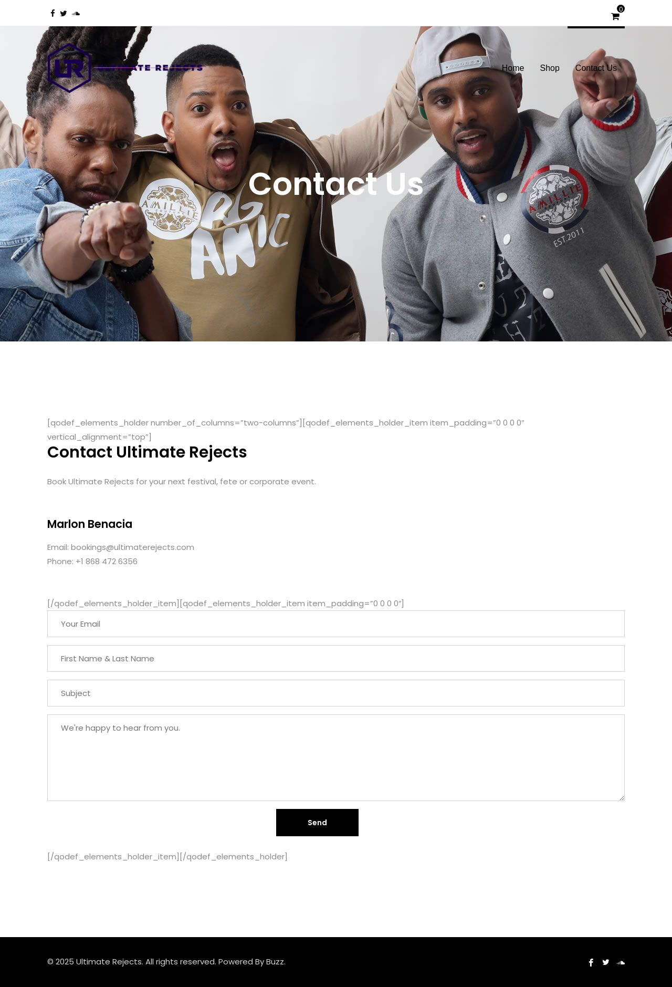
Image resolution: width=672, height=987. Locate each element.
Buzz (275, 961)
